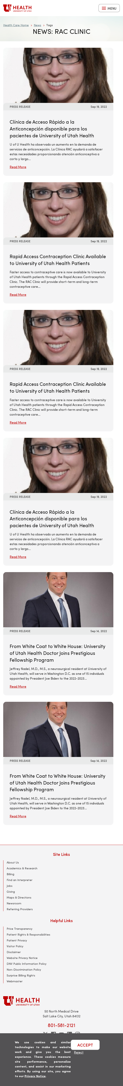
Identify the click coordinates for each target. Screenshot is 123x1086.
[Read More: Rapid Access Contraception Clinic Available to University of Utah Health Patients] (58, 209)
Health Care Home (16, 25)
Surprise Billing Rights (21, 975)
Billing (10, 874)
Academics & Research (22, 868)
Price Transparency (19, 929)
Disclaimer (14, 952)
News (37, 25)
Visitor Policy (15, 946)
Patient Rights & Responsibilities (28, 934)
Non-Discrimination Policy (24, 969)
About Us (13, 862)
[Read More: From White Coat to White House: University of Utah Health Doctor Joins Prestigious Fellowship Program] (58, 599)
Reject (78, 1052)
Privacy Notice (35, 1076)
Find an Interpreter (19, 880)
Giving (11, 891)
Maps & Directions (19, 897)
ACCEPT (85, 1045)
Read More (18, 167)
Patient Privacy (17, 940)
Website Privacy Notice (22, 958)
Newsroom (14, 903)
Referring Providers (20, 909)
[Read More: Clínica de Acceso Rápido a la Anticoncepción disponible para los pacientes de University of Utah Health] (58, 75)
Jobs (9, 886)
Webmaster (15, 981)
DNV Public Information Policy (26, 964)
